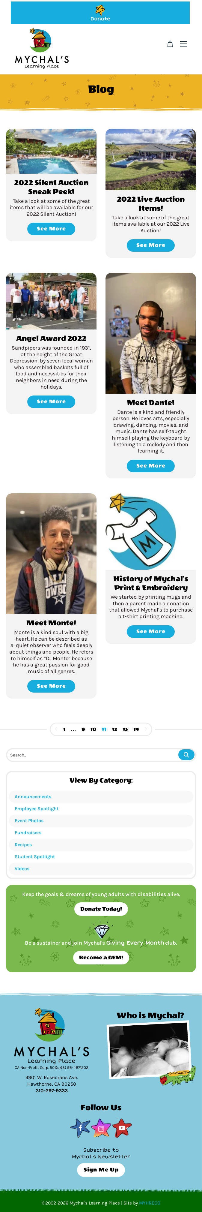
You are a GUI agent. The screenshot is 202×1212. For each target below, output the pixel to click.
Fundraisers (28, 832)
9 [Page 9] (83, 729)
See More (51, 229)
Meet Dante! (150, 402)
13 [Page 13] (125, 729)
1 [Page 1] (64, 729)
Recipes (23, 844)
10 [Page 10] (93, 729)
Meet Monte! (51, 623)
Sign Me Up (101, 1170)
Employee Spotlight (36, 808)
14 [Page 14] (136, 729)
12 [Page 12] (114, 729)
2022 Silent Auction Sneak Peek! (51, 187)
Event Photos (29, 820)
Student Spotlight (35, 856)
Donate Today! (101, 909)
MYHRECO (149, 1203)
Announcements (33, 796)
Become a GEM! (101, 958)
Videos (22, 868)
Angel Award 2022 (51, 338)
